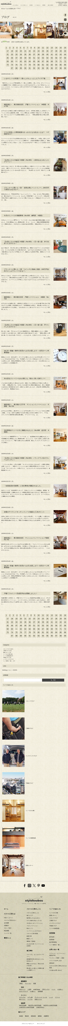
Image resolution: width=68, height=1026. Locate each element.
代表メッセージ (8, 917)
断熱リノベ (30, 938)
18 (12, 51)
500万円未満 (22, 1005)
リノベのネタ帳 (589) (8, 654)
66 (38, 61)
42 (56, 54)
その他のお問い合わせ (55, 970)
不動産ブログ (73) (7, 657)
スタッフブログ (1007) (8, 649)
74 (12, 65)
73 (7, 65)
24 (38, 51)
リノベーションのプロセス (34, 931)
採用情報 (43, 5)
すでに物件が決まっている (34, 920)
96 (52, 68)
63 (25, 61)
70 (56, 61)
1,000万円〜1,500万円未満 (26, 1007)
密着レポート (17, 865)
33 (16, 54)
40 (47, 54)
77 (25, 65)
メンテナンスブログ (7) (8, 659)
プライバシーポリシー (28, 1023)
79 (34, 65)
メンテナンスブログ (19, 756)
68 (47, 61)
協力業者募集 (53, 942)
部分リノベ (30, 928)
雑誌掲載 (6, 930)
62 (21, 61)
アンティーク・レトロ (41, 997)
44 (65, 54)
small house (36, 989)
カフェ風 (30, 997)
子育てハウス (45, 989)
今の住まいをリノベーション (35, 923)
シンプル (30, 999)
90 (25, 68)
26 (47, 51)
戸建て (21, 983)
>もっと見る (46, 92)
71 (61, 61)
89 (21, 68)
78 (30, 65)
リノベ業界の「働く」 (55, 944)
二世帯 (29, 989)
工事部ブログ (17, 728)
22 (30, 51)
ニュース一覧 (7, 933)
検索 (53, 680)
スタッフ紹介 (7, 928)
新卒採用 (51, 937)
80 (38, 65)
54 (47, 58)
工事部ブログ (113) (7, 650)
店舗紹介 (6, 925)
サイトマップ (41, 1023)
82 (47, 65)
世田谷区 (33, 1016)
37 (34, 54)
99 (65, 68)
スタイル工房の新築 (32, 933)
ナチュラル (22, 997)
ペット (53, 989)
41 (52, 54)
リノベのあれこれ (37, 5)
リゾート (57, 997)
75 (16, 65)
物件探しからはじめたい (33, 918)
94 (43, 68)
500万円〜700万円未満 (34, 1005)
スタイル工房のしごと (24, 5)
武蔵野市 (46, 1016)
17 (7, 51)
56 (56, 58)
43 (61, 54)
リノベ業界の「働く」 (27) (9, 660)
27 (52, 51)
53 (43, 58)
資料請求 (51, 963)
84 (56, 65)
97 (56, 68)
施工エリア (30, 915)
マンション (28, 983)
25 (43, 51)
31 (7, 54)
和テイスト (22, 999)
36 (30, 54)
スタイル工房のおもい (10, 920)
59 (7, 61)
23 (34, 51)
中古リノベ (22, 989)
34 (21, 54)
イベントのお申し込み (55, 960)
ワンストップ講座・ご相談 (56, 958)
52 (38, 58)
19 (16, 51)
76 (21, 65)
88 (16, 68)
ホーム (3, 8)
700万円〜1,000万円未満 (50, 1005)
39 (43, 54)
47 (16, 58)
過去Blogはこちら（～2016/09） (10, 670)
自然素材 (40, 991)
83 (52, 65)
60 (12, 61)
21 (25, 51)
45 (7, 58)
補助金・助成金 (31, 941)
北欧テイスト (38, 999)
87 (12, 68)
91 (30, 68)
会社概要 (6, 923)
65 (34, 61)
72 (65, 61)
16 (65, 48)
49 (25, 58)
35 (25, 54)
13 (52, 48)
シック (51, 997)
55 (52, 58)
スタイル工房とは (15, 5)
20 (21, 51)
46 (12, 58)
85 (61, 65)
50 (30, 58)
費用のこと (7, 938)
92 (34, 68)
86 (65, 65)
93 (38, 68)
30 (65, 51)
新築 (34, 983)
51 (34, 58)
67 (43, 61)
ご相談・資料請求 (50, 5)
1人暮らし (33, 991)
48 (21, 58)
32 (12, 54)
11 (43, 48)
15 (61, 48)
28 (56, 51)
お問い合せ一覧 (54, 949)
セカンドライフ (23, 991)
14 (56, 48)
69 (52, 61)
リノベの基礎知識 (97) (8, 655)
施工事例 (31, 5)
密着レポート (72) (7, 652)
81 (43, 65)
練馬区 (40, 1016)
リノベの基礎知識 (19, 838)
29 (61, 51)
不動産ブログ (17, 783)
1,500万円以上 (40, 1007)
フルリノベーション (32, 925)
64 (30, 61)
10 (38, 48)
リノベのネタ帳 (18, 810)
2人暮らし (60, 989)
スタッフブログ (18, 701)
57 (61, 58)
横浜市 (27, 1016)
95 (47, 68)
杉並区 (21, 1016)
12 (47, 48)
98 (61, 68)
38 (38, 54)
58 (65, 58)
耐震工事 (29, 936)
